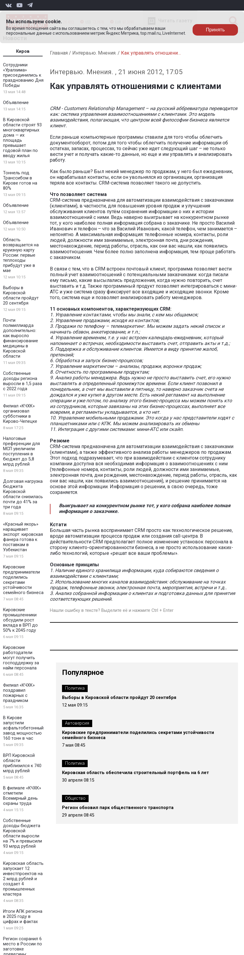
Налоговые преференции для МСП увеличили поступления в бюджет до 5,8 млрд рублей (21, 451)
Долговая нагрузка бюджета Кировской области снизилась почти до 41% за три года (23, 494)
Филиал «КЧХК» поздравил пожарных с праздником (19, 693)
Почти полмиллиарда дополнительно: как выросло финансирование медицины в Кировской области (20, 338)
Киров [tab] (23, 51)
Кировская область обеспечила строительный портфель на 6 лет (135, 772)
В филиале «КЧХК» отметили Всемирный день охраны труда (22, 796)
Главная (59, 53)
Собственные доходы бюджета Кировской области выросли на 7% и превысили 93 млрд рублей (22, 833)
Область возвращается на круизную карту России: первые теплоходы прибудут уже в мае (21, 255)
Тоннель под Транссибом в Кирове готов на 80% (20, 180)
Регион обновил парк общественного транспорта (118, 807)
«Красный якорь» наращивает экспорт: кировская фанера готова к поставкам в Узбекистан (23, 537)
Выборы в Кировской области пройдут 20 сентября (21, 295)
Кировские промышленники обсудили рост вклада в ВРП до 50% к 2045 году (20, 620)
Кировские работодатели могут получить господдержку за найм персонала (21, 658)
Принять (215, 29)
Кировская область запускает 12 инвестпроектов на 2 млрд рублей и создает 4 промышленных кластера (23, 879)
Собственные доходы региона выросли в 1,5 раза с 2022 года (22, 381)
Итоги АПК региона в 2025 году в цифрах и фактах (22, 916)
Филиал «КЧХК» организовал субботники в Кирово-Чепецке (20, 413)
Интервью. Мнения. (94, 53)
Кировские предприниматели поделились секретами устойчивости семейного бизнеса (23, 579)
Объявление (16, 102)
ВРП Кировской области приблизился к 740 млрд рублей (22, 763)
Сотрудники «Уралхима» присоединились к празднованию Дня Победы (23, 75)
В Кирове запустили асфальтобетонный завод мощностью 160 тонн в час (23, 728)
